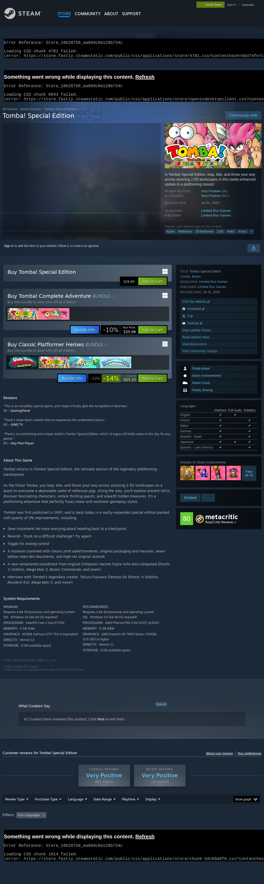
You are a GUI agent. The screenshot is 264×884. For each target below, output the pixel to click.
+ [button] (251, 237)
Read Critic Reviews (219, 522)
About (111, 13)
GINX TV (17, 431)
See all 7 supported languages (201, 352)
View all (161, 710)
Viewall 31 (249, 377)
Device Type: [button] (13, 835)
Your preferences (249, 759)
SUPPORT (131, 13)
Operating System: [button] (200, 828)
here (101, 725)
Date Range (103, 812)
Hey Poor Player (22, 449)
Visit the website (196, 430)
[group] (132, 832)
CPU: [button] (227, 828)
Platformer (185, 237)
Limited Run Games (216, 217)
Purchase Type (46, 812)
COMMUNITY (88, 13)
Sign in (9, 252)
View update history (196, 459)
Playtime (128, 812)
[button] (152, 287)
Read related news (195, 466)
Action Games (31, 115)
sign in (231, 4)
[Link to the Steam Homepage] (27, 17)
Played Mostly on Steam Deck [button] (157, 828)
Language (75, 812)
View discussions (194, 473)
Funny (242, 237)
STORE (64, 13)
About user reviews (219, 759)
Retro (230, 237)
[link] (119, 336)
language (248, 4)
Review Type (14, 812)
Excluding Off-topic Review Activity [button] (80, 828)
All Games (10, 115)
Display (150, 812)
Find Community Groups (199, 480)
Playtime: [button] (120, 828)
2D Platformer (204, 237)
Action (171, 237)
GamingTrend (20, 417)
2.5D (220, 237)
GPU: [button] (244, 828)
